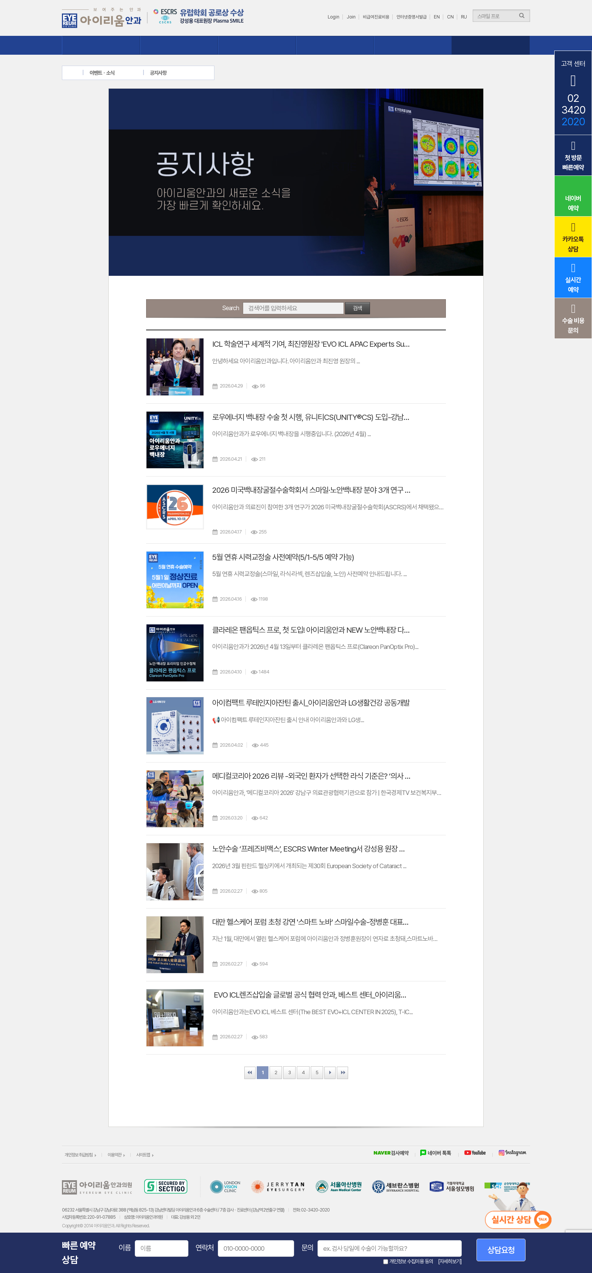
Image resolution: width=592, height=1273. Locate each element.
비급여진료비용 (376, 17)
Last (342, 1073)
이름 (125, 1247)
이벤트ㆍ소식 (491, 45)
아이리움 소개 (101, 45)
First (250, 1073)
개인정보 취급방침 (78, 1155)
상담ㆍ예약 (413, 45)
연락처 (205, 1247)
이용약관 (114, 1155)
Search (230, 308)
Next (330, 1073)
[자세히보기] (450, 1261)
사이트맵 (143, 1155)
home (78, 73)
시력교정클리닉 (179, 45)
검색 (357, 308)
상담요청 (501, 1250)
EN (437, 17)
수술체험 (335, 45)
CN (450, 17)
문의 (307, 1247)
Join (351, 17)
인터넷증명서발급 (411, 17)
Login (333, 17)
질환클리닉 (257, 45)
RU (464, 17)
